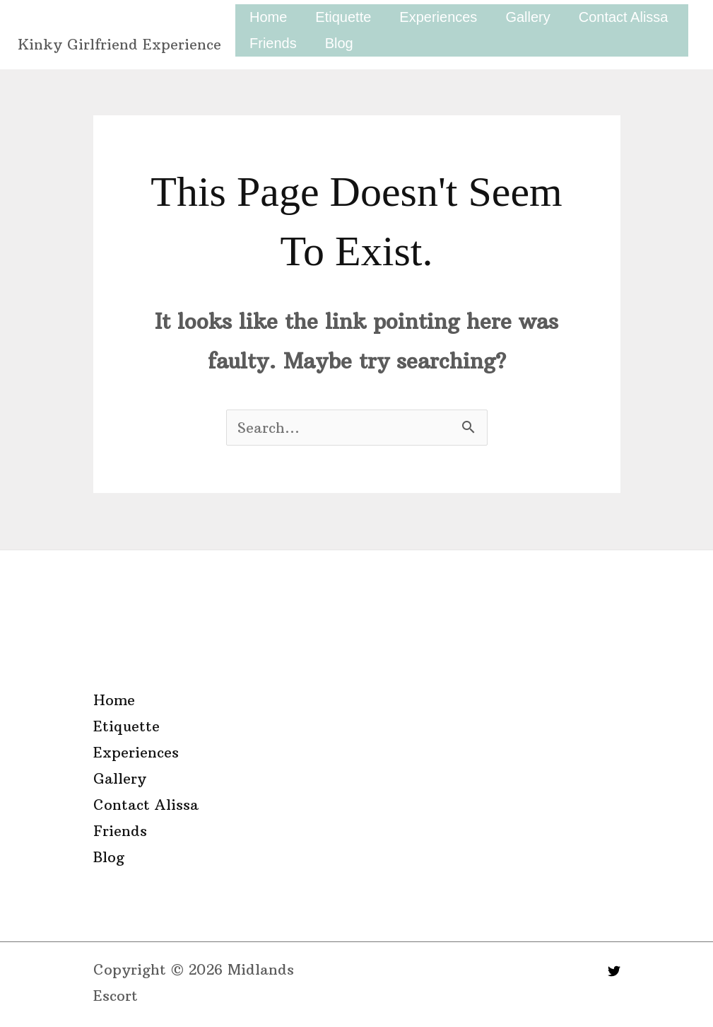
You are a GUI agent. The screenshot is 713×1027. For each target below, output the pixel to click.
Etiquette (343, 17)
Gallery (527, 17)
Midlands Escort (116, 19)
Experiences (438, 17)
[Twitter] (614, 971)
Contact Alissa (623, 17)
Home (268, 17)
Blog (339, 43)
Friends (273, 43)
